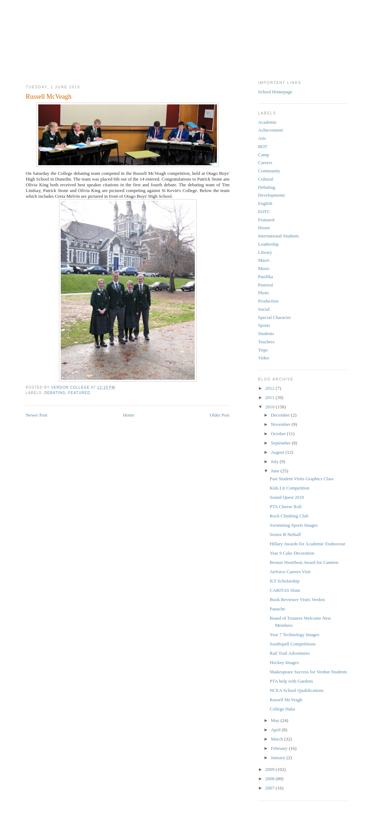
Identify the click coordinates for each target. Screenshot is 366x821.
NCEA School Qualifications (296, 690)
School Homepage (275, 91)
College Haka (282, 709)
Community (269, 170)
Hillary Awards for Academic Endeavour (307, 543)
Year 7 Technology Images (294, 634)
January (279, 757)
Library (265, 252)
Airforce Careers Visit (290, 571)
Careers (265, 162)
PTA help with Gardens (291, 681)
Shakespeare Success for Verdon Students (308, 671)
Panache (277, 608)
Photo (263, 292)
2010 (270, 406)
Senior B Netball (285, 534)
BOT (262, 146)
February (280, 748)
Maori (263, 260)
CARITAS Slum (284, 590)
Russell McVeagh (285, 699)
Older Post (219, 415)
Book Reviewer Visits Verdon (297, 599)
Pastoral (265, 284)
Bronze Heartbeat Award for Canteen (303, 562)
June (276, 470)
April (276, 729)
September (281, 443)
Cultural (265, 179)
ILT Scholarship (284, 581)
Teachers (266, 341)
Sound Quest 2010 (286, 497)
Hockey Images (283, 662)
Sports (264, 325)
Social (264, 309)
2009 (270, 769)
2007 (270, 788)
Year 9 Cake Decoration (291, 553)
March (277, 739)
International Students (278, 236)
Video (263, 357)
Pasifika (265, 276)
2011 (270, 397)
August (278, 452)
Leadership (268, 244)
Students (266, 333)
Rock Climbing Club (288, 515)
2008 (270, 778)
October (279, 433)
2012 (270, 388)
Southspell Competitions (292, 644)
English (265, 203)
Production (268, 301)
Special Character (274, 317)
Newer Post (36, 415)
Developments (271, 195)
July (275, 461)
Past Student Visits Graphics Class (301, 478)
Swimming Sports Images (293, 525)
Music (264, 268)
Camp (263, 154)
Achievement (270, 130)
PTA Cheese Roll (285, 506)
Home (128, 415)
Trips (263, 350)
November (281, 424)
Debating (54, 393)
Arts (262, 138)
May (276, 720)
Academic (267, 122)
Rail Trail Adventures (289, 653)
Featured (79, 393)
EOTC (264, 211)
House (264, 227)
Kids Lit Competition (289, 488)
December (281, 415)
